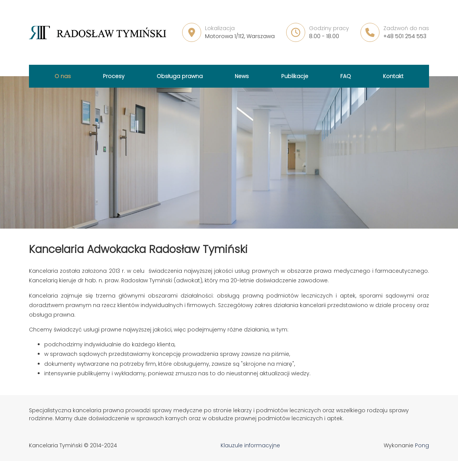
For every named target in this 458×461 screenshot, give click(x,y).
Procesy (114, 76)
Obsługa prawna (180, 76)
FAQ (345, 76)
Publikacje (294, 76)
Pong (422, 445)
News (242, 76)
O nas (62, 76)
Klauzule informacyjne (250, 445)
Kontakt (393, 76)
